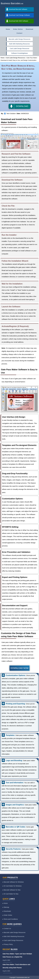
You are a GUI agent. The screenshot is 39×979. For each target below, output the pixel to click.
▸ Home (5, 903)
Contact (19, 33)
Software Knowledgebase (19, 53)
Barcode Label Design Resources (19, 39)
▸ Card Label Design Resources (13, 940)
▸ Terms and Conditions (10, 919)
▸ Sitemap (6, 907)
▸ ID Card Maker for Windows (12, 886)
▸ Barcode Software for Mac (12, 890)
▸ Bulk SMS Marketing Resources (13, 936)
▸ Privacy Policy (8, 944)
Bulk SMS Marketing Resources (19, 44)
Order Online (18, 29)
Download (29, 29)
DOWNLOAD (22, 106)
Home (8, 29)
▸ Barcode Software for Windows (13, 882)
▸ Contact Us (7, 928)
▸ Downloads (7, 911)
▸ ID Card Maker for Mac (10, 894)
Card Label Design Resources (19, 48)
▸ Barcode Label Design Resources (14, 932)
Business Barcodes (10, 3)
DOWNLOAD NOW (19, 668)
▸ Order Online (7, 915)
